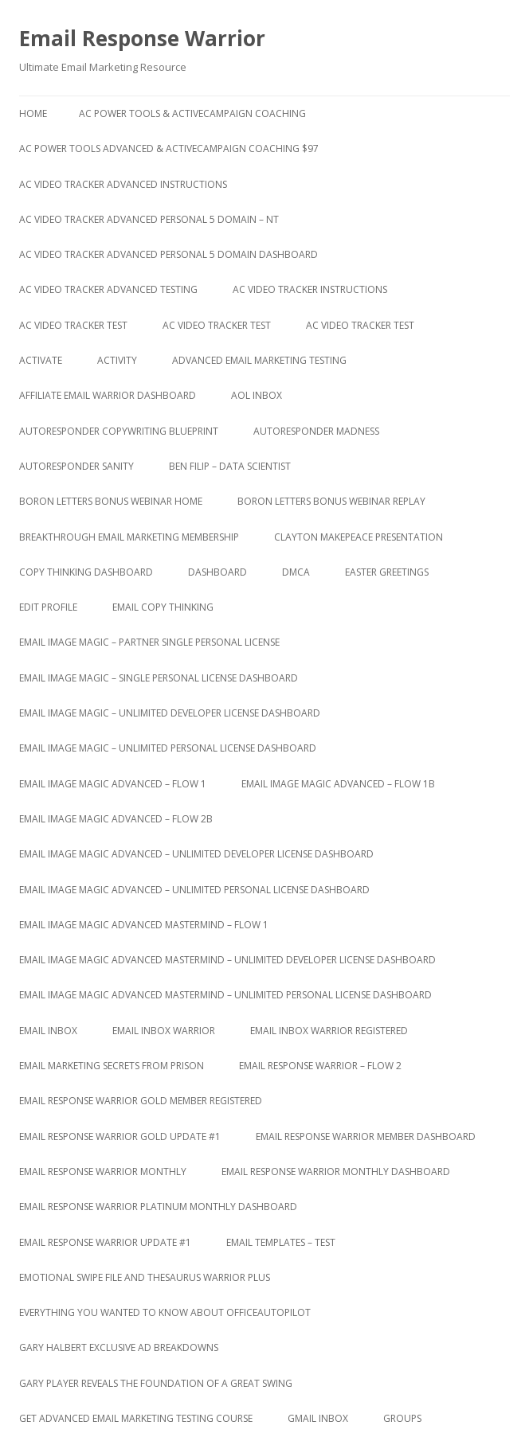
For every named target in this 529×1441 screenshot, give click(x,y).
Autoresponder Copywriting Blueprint (118, 431)
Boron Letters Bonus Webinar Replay (331, 501)
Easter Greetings (387, 572)
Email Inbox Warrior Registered (329, 1030)
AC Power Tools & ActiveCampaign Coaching (192, 113)
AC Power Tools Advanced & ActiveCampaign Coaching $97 (169, 148)
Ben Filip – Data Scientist (230, 466)
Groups (402, 1418)
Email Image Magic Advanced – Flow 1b (338, 784)
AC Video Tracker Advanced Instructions (123, 184)
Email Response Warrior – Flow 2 (320, 1065)
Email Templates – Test (280, 1242)
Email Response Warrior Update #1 (105, 1242)
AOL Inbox (256, 395)
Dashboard (217, 572)
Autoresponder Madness (316, 431)
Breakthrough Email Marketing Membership (129, 537)
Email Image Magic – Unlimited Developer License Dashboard (169, 713)
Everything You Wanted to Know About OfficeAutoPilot (165, 1312)
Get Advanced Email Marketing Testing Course (136, 1418)
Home (33, 113)
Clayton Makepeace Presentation (358, 537)
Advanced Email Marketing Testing (259, 360)
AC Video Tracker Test (73, 325)
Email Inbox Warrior (163, 1030)
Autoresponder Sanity (76, 466)
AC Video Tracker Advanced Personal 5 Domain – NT (149, 219)
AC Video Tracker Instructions (310, 289)
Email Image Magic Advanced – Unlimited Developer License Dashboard (196, 854)
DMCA (296, 572)
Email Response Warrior (142, 38)
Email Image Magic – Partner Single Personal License (149, 642)
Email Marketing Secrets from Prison (111, 1065)
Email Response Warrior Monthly (102, 1171)
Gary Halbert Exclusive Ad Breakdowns (118, 1347)
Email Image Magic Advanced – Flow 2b (116, 819)
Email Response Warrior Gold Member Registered (140, 1100)
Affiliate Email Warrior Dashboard (107, 395)
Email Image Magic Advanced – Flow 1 (112, 784)
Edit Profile (48, 607)
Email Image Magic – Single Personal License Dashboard (158, 678)
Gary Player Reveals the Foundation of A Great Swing (155, 1383)
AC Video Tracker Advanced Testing (108, 289)
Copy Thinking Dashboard (86, 572)
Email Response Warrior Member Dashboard (366, 1136)
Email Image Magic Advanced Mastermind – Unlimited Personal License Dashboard (225, 995)
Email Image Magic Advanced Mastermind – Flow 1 (143, 924)
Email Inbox (48, 1030)
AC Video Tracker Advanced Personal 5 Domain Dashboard (168, 254)
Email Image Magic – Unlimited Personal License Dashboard (167, 748)
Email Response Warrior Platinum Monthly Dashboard (158, 1206)
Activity (117, 360)
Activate (40, 360)
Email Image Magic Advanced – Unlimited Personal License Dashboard (194, 889)
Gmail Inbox (318, 1418)
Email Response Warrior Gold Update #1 (120, 1136)
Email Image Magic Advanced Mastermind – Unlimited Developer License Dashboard (227, 960)
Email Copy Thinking (163, 607)
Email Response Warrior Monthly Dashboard (335, 1171)
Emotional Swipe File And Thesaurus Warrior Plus (144, 1277)
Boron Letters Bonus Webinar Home (110, 501)
